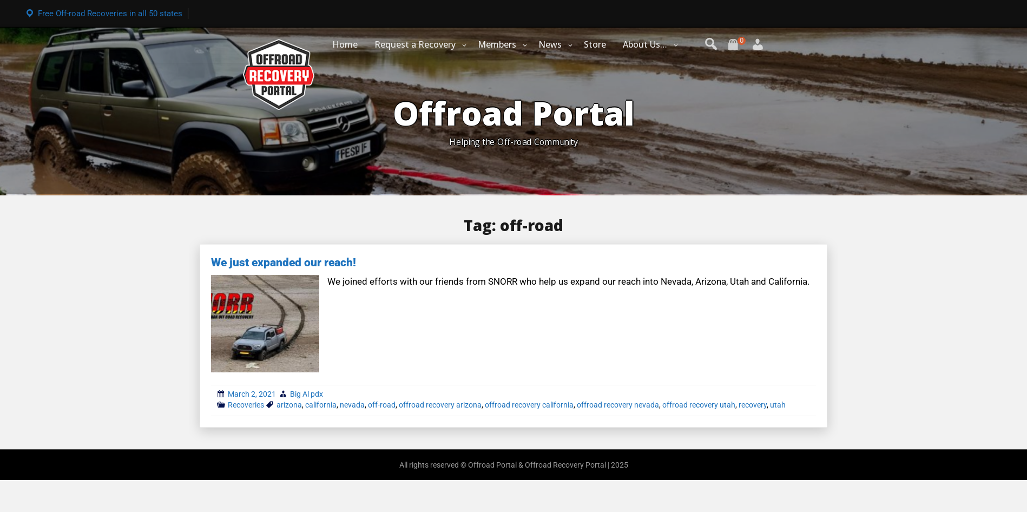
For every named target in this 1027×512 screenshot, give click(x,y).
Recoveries (246, 405)
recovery (753, 405)
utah (778, 405)
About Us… (645, 44)
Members (497, 44)
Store (595, 44)
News (550, 44)
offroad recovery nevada (618, 405)
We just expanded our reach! (283, 262)
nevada (352, 405)
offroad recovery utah (698, 405)
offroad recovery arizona (440, 405)
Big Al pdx (306, 394)
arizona (289, 405)
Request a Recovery (415, 44)
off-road (382, 405)
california (321, 405)
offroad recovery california (529, 405)
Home (345, 44)
